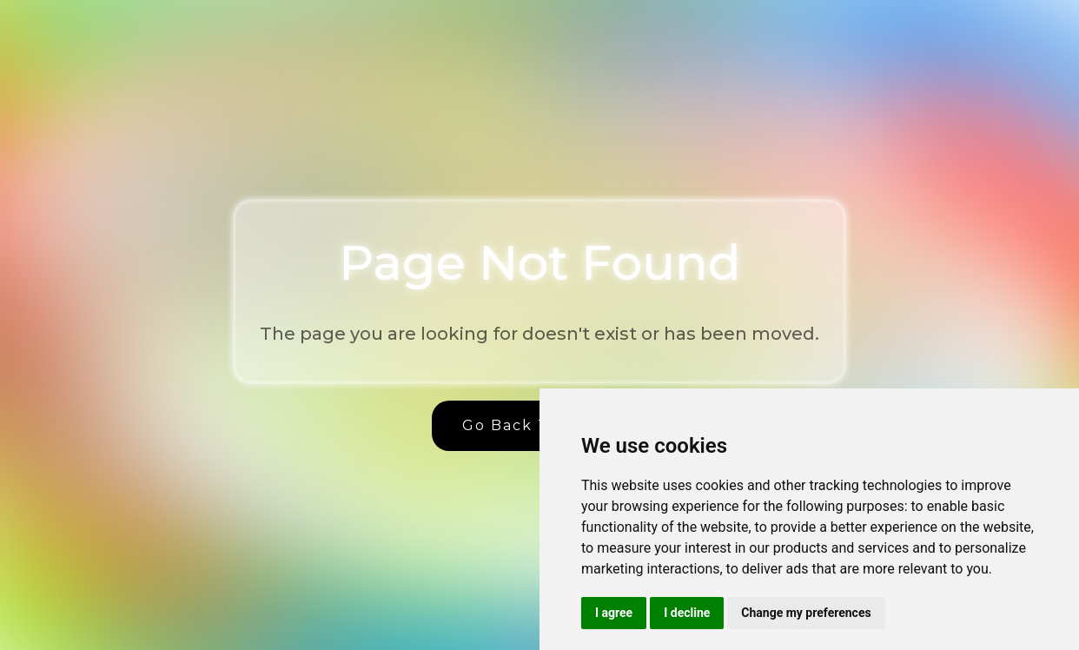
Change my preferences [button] (805, 613)
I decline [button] (687, 613)
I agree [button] (613, 613)
